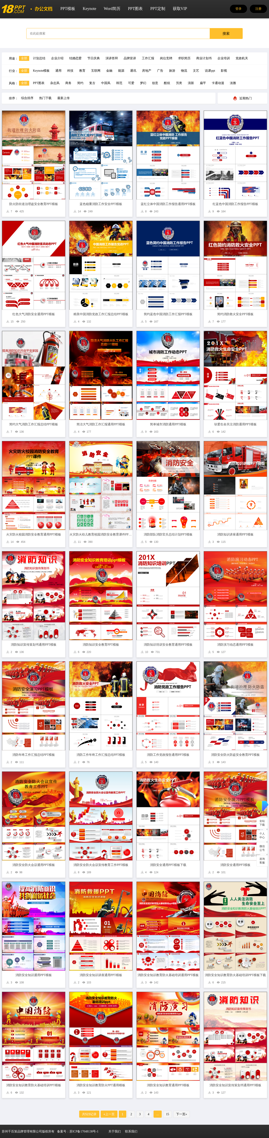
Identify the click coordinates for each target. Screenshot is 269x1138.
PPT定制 (157, 8)
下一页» (181, 1114)
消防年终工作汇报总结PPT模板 (33, 754)
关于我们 (114, 1131)
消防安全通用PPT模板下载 (168, 865)
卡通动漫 (218, 83)
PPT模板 (67, 8)
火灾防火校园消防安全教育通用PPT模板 (33, 534)
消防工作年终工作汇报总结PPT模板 (101, 754)
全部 (24, 58)
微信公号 (262, 848)
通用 (58, 70)
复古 (92, 83)
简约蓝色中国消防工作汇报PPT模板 (168, 314)
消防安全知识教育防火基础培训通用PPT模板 (168, 975)
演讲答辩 (112, 58)
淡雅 (233, 83)
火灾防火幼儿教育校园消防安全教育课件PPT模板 (101, 534)
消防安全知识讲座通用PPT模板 (101, 975)
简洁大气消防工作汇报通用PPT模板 (101, 424)
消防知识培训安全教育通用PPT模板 (168, 644)
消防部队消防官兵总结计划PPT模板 (168, 534)
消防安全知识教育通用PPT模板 (168, 1085)
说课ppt (210, 70)
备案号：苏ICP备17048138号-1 (77, 1131)
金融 (109, 70)
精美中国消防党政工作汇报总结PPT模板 (100, 314)
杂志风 (55, 83)
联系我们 (131, 1131)
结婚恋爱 (75, 58)
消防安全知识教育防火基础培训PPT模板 (33, 1085)
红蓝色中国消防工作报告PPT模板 (235, 204)
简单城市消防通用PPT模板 (168, 424)
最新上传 (63, 98)
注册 (258, 8)
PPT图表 (135, 8)
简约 (80, 83)
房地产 (146, 70)
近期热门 (245, 98)
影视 (224, 70)
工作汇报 (148, 58)
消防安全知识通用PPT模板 (33, 975)
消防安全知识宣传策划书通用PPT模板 (235, 1085)
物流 (184, 70)
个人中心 (262, 835)
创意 (155, 83)
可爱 (131, 83)
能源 (121, 70)
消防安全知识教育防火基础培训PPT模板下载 (235, 975)
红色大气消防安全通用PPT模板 (33, 314)
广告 (160, 70)
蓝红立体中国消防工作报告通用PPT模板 (168, 204)
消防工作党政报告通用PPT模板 (168, 754)
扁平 (203, 83)
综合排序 (27, 98)
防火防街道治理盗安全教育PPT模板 (33, 204)
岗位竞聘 (166, 58)
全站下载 (262, 822)
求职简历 (184, 58)
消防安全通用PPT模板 (235, 865)
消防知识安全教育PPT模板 (101, 644)
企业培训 (223, 58)
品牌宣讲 (130, 58)
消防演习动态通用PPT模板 (235, 644)
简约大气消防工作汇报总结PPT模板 (33, 424)
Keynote (89, 8)
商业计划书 (204, 58)
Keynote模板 (41, 70)
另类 (179, 83)
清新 (191, 83)
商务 (68, 83)
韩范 (119, 83)
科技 (70, 70)
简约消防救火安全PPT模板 (235, 314)
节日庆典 (93, 58)
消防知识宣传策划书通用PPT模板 (33, 644)
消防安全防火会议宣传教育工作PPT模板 (100, 865)
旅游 (172, 70)
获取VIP (180, 8)
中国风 (105, 83)
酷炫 (167, 83)
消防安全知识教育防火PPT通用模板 (101, 1085)
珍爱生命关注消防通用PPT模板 (235, 424)
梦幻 (143, 83)
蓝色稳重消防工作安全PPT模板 (101, 204)
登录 (238, 8)
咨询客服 (262, 860)
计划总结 (39, 58)
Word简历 (112, 8)
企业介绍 (57, 58)
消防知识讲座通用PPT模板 (235, 534)
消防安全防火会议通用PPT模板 (33, 865)
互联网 (95, 70)
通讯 (133, 70)
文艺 (196, 70)
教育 (82, 70)
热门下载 (45, 98)
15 (167, 1114)
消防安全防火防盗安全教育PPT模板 (235, 754)
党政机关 (242, 58)
